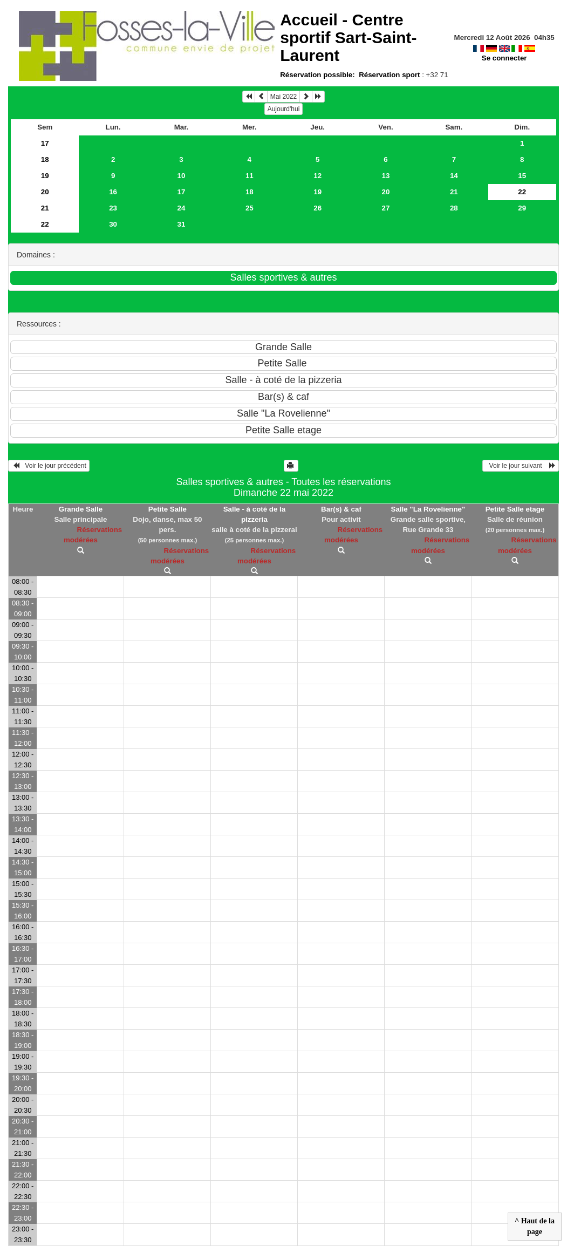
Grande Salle (81, 509)
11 (249, 176)
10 (181, 176)
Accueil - (348, 37)
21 (454, 192)
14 (454, 176)
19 (45, 176)
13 (386, 176)
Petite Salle (167, 509)
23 (113, 208)
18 (45, 159)
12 (317, 176)
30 (113, 224)
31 (181, 224)
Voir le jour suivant (521, 465)
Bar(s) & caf (341, 509)
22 (45, 224)
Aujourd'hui (284, 109)
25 (249, 208)
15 (522, 176)
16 (113, 192)
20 (45, 192)
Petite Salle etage (515, 509)
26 (317, 208)
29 (522, 208)
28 (454, 208)
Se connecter (504, 58)
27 (386, 208)
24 (181, 208)
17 (45, 143)
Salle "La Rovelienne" (428, 509)
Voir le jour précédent (48, 465)
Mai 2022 (283, 96)
